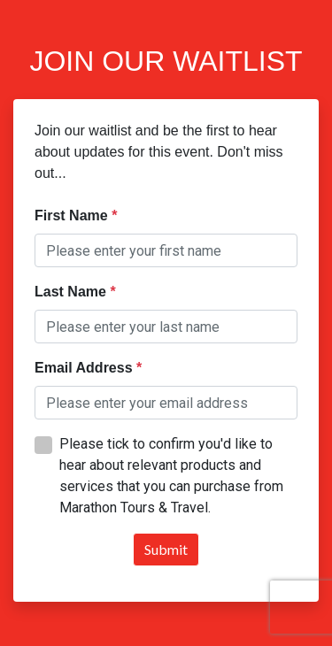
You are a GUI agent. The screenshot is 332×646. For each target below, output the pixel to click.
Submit (166, 549)
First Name (73, 215)
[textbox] (166, 250)
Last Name (72, 291)
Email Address (85, 367)
